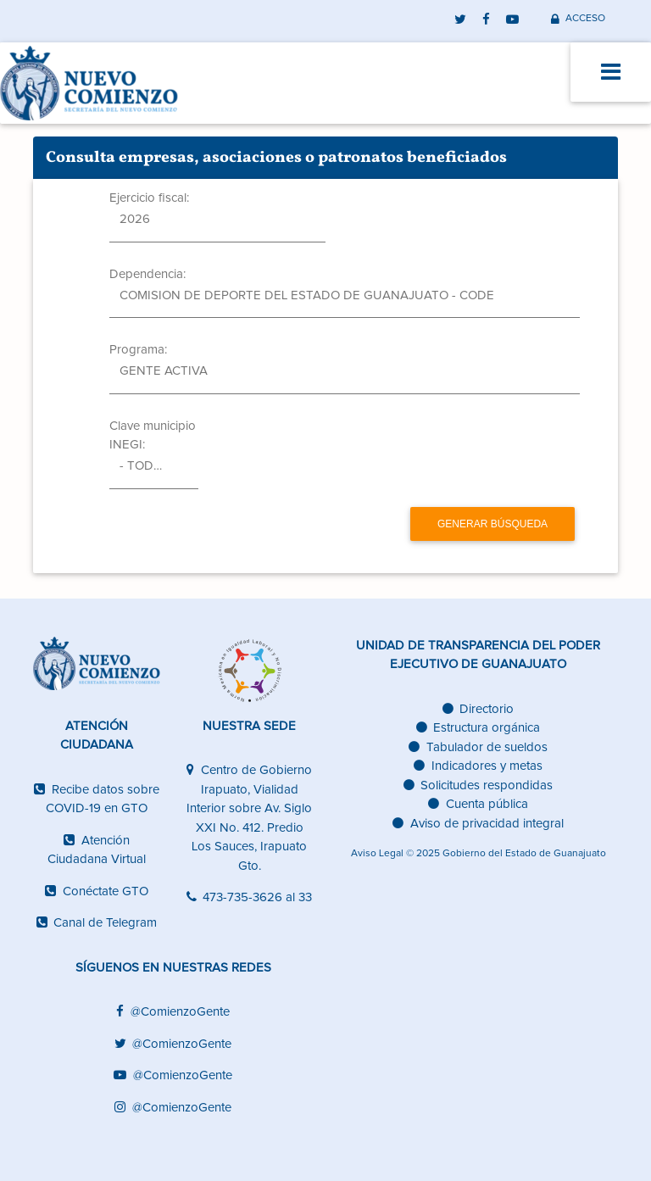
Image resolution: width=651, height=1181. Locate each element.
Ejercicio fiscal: (149, 198)
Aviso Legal (377, 854)
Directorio (478, 709)
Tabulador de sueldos (478, 747)
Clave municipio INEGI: (152, 436)
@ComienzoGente (173, 1012)
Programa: (138, 349)
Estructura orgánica (478, 727)
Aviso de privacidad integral (478, 823)
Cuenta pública (478, 804)
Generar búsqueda (492, 524)
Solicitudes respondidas (478, 785)
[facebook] (486, 18)
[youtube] (513, 18)
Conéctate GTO (96, 891)
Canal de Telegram (97, 922)
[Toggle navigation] (610, 72)
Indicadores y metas (478, 766)
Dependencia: (147, 274)
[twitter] (460, 18)
